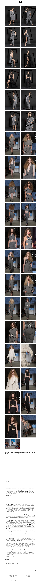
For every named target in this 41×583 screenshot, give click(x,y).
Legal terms (28, 576)
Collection (16, 562)
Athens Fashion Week (10, 563)
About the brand (28, 575)
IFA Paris (28, 491)
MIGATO (8, 559)
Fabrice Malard (12, 556)
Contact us (12, 579)
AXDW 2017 (14, 563)
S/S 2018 (18, 563)
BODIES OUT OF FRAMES (11, 562)
